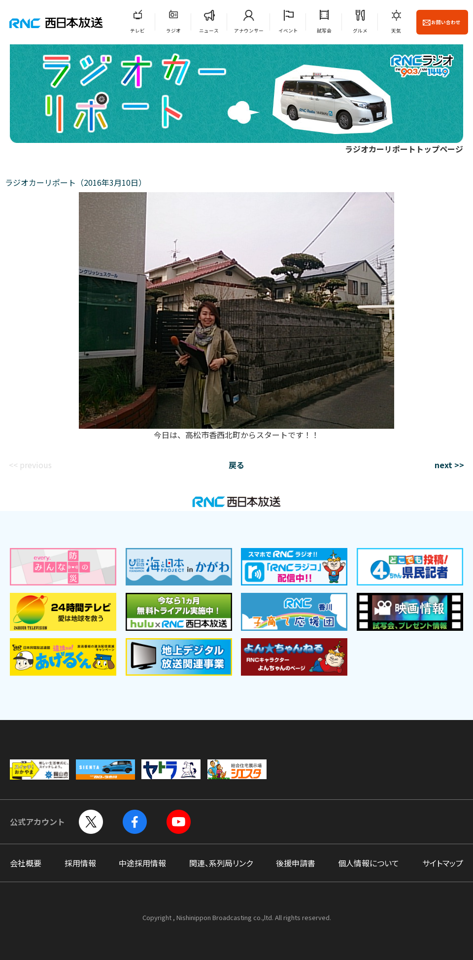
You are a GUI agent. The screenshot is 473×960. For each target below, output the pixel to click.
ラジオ (173, 30)
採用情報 (80, 863)
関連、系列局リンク (221, 863)
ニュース (209, 30)
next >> (449, 465)
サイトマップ (442, 863)
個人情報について (368, 863)
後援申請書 (295, 863)
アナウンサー (249, 30)
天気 (396, 30)
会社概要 (25, 863)
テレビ (137, 30)
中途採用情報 (142, 863)
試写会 (324, 30)
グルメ (360, 30)
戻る (236, 465)
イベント (288, 30)
